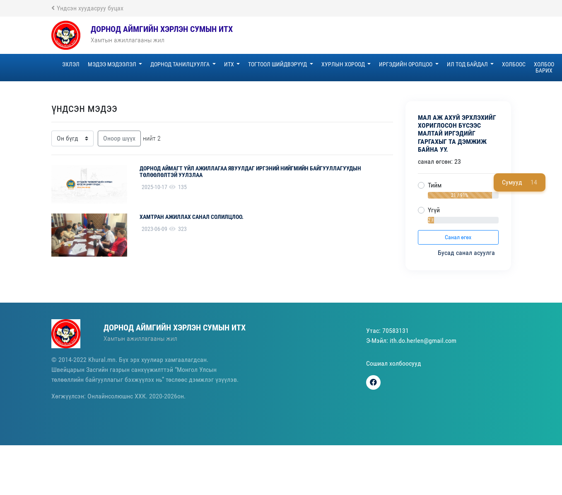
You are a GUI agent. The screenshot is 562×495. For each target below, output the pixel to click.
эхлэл (71, 64)
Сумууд (519, 182)
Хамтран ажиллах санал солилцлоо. (192, 217)
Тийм (434, 185)
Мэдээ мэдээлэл (112, 64)
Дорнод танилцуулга (180, 64)
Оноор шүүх (119, 138)
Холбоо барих (544, 67)
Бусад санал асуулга (467, 253)
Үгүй (434, 210)
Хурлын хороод (343, 64)
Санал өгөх (458, 237)
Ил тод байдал (468, 64)
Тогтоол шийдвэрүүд (278, 64)
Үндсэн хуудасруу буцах (87, 8)
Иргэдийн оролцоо (406, 64)
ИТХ (229, 64)
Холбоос (514, 64)
